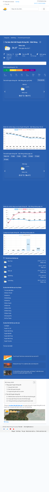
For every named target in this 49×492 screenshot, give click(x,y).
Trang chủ (6, 37)
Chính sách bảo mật (41, 431)
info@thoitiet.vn (28, 426)
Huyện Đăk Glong (8, 331)
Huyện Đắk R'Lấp (8, 336)
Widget (13, 431)
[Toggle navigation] (44, 9)
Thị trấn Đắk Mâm (8, 290)
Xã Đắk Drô (7, 295)
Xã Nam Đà (7, 305)
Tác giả (23, 431)
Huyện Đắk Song (8, 338)
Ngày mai (6, 156)
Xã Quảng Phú (8, 315)
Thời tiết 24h (41, 80)
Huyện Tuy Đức (8, 341)
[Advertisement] (24, 23)
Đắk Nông (13, 37)
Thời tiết (20, 426)
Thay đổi (6, 4)
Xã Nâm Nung (7, 310)
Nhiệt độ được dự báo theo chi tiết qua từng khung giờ (21, 396)
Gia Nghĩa (6, 325)
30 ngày (6, 159)
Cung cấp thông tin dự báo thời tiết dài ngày (19, 398)
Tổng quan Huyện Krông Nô (13, 385)
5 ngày (18, 156)
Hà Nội (17, 1)
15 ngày (37, 156)
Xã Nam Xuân (7, 313)
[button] (5, 91)
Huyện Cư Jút (7, 328)
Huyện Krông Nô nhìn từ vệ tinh (16, 391)
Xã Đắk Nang (7, 298)
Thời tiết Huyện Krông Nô (13, 394)
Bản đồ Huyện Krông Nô (14, 389)
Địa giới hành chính (13, 387)
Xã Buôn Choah (8, 293)
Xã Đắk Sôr (7, 300)
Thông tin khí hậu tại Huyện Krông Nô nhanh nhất (20, 401)
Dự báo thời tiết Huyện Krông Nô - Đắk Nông (21, 42)
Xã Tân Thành (7, 318)
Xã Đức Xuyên (7, 303)
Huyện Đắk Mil (7, 333)
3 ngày (13, 156)
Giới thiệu (18, 431)
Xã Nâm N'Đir (7, 308)
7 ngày (24, 156)
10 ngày (31, 156)
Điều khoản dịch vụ (30, 431)
